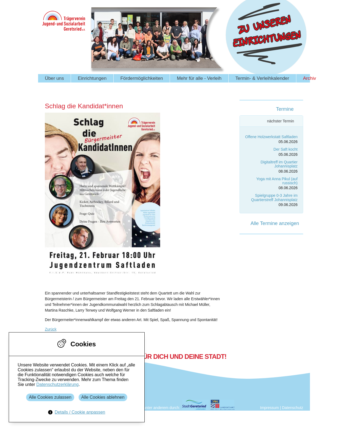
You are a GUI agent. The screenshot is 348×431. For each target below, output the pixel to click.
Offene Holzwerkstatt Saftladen (271, 137)
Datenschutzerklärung (57, 384)
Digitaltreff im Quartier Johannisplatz (279, 164)
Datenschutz (292, 407)
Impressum (269, 407)
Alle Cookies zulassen (50, 397)
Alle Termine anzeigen (274, 223)
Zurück (51, 329)
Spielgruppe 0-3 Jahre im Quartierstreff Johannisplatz (274, 197)
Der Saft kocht (286, 149)
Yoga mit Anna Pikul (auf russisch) (276, 181)
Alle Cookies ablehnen (103, 397)
